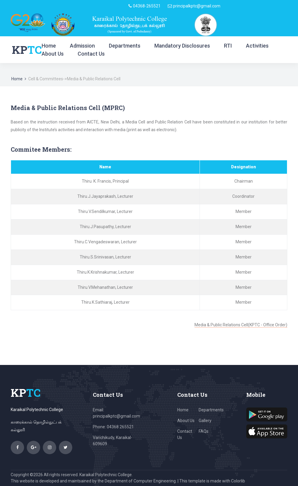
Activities (257, 46)
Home (49, 46)
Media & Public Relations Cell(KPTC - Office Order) (241, 324)
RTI (228, 46)
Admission (82, 46)
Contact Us (91, 54)
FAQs (203, 431)
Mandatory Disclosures (182, 46)
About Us (53, 54)
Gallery (205, 420)
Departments (124, 46)
